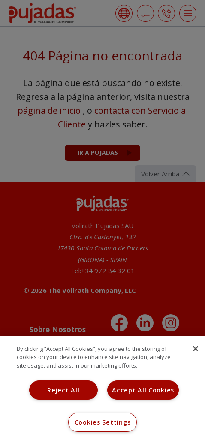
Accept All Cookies (143, 390)
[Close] (195, 348)
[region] (102, 389)
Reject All (63, 390)
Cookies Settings (103, 422)
